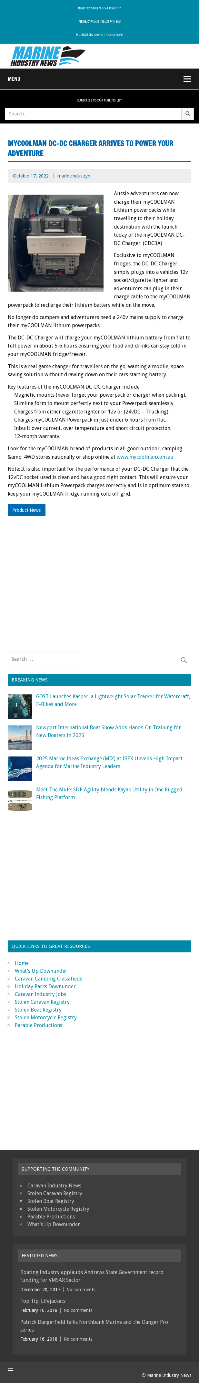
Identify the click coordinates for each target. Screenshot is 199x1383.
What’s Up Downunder (41, 971)
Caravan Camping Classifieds (48, 979)
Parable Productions (99, 35)
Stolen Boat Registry (99, 8)
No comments (80, 1289)
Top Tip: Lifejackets (42, 1301)
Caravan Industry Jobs (40, 994)
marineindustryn (73, 175)
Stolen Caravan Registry (42, 1002)
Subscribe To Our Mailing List (99, 100)
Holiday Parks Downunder (45, 986)
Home (22, 963)
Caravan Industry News (100, 21)
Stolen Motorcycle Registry (46, 1017)
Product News (26, 510)
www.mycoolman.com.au (145, 457)
